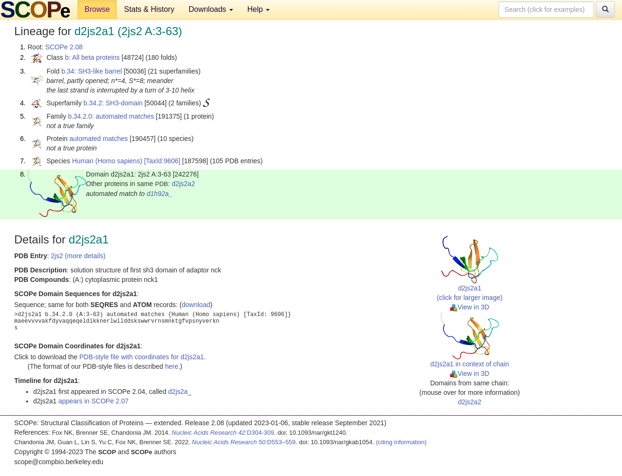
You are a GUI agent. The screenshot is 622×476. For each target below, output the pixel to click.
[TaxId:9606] (162, 161)
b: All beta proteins (92, 57)
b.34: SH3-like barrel (91, 71)
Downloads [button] (210, 9)
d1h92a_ (160, 193)
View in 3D (470, 307)
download (196, 304)
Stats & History (149, 9)
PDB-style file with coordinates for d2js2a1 (141, 357)
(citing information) (401, 442)
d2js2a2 (183, 183)
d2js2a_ (179, 391)
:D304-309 (223, 432)
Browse (97, 9)
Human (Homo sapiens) (107, 161)
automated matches (98, 138)
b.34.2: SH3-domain (113, 103)
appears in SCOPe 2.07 (93, 401)
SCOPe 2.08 (64, 47)
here (171, 366)
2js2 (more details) (78, 256)
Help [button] (258, 9)
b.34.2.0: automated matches (111, 116)
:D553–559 (244, 442)
